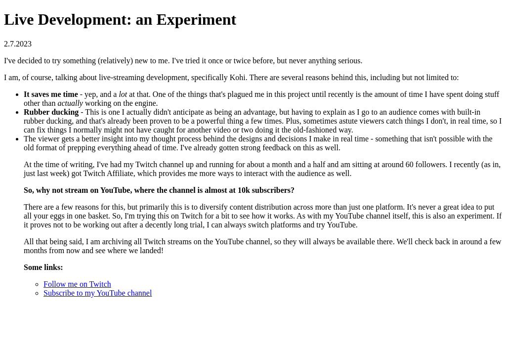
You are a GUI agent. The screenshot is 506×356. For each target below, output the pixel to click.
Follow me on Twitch (77, 284)
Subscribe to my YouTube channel (97, 293)
